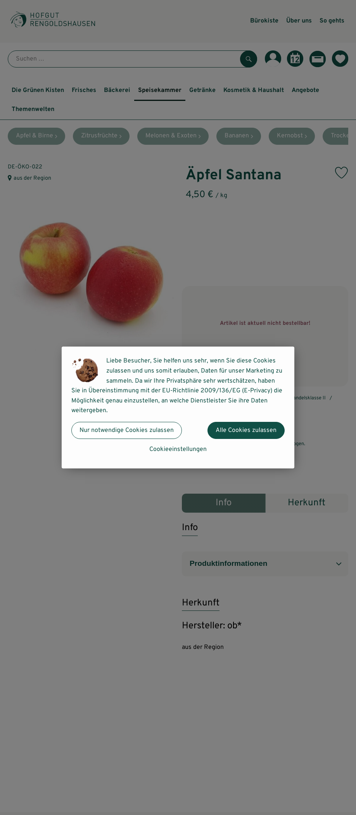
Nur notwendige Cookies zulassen (126, 430)
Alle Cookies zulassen (246, 430)
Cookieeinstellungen (178, 449)
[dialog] (178, 407)
